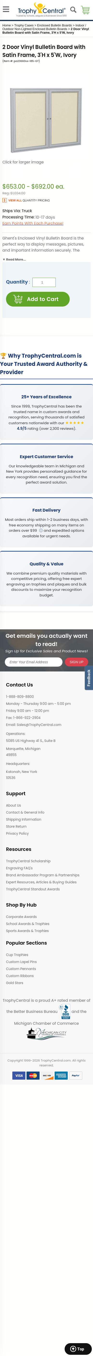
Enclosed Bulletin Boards (54, 25)
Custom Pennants (21, 968)
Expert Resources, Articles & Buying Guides (41, 882)
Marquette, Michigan (23, 748)
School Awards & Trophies (28, 923)
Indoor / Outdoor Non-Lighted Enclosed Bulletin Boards (44, 27)
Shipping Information (23, 819)
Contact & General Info (25, 812)
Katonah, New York (21, 771)
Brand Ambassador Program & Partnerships (43, 875)
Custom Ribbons (20, 975)
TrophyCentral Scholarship (28, 861)
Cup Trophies (17, 954)
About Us (13, 805)
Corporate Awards (21, 916)
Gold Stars (14, 982)
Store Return (16, 826)
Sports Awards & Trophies (27, 930)
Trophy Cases (23, 25)
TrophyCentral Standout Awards (33, 889)
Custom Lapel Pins (21, 961)
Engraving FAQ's (19, 868)
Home (6, 25)
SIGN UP (77, 662)
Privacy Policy (17, 833)
